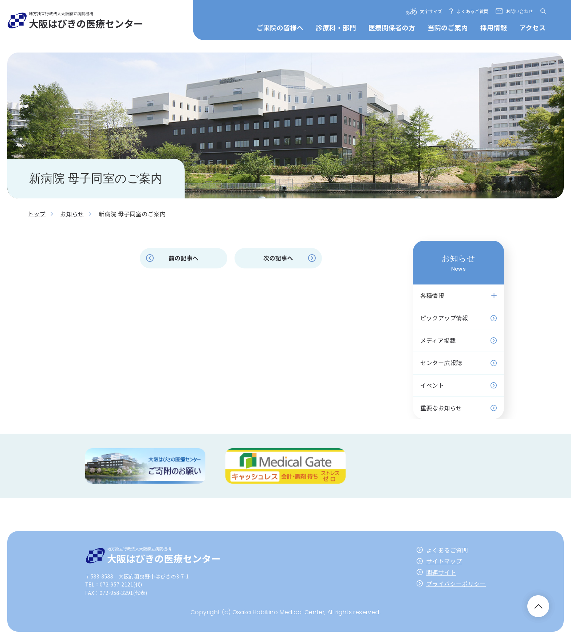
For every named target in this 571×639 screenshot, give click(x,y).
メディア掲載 (438, 340)
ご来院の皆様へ (280, 27)
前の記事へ (183, 257)
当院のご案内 (448, 27)
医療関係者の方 (391, 27)
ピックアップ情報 (444, 317)
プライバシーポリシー (456, 583)
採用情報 (493, 27)
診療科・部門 (336, 27)
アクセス (532, 27)
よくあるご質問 (472, 11)
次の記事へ (278, 257)
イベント (432, 385)
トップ (37, 213)
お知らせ (72, 213)
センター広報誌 (441, 362)
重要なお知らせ (441, 407)
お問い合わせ (519, 11)
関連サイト (441, 572)
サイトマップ (444, 561)
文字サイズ (431, 11)
